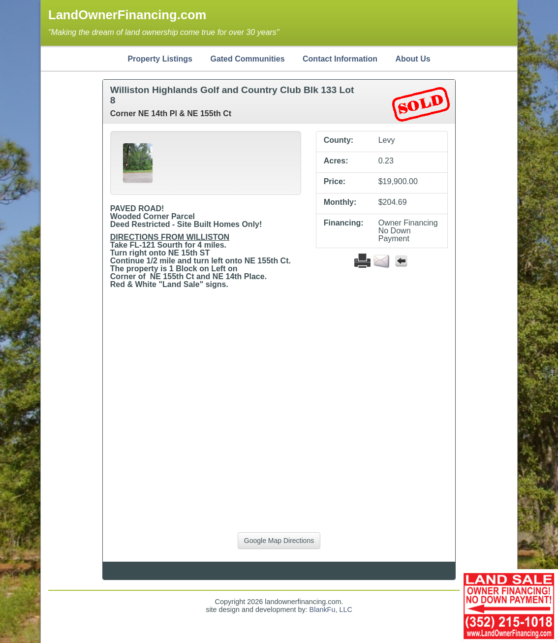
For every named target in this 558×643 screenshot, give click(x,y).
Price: (334, 182)
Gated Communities (247, 59)
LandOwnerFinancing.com (127, 15)
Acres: (336, 161)
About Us (412, 59)
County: (338, 140)
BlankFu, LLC (331, 609)
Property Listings (159, 59)
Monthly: (340, 202)
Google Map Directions (279, 541)
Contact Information (340, 59)
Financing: (344, 223)
